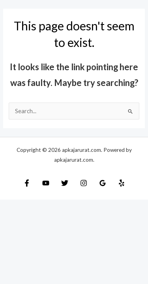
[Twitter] (64, 183)
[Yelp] (121, 183)
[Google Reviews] (102, 183)
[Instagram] (83, 183)
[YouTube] (45, 183)
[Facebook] (26, 183)
